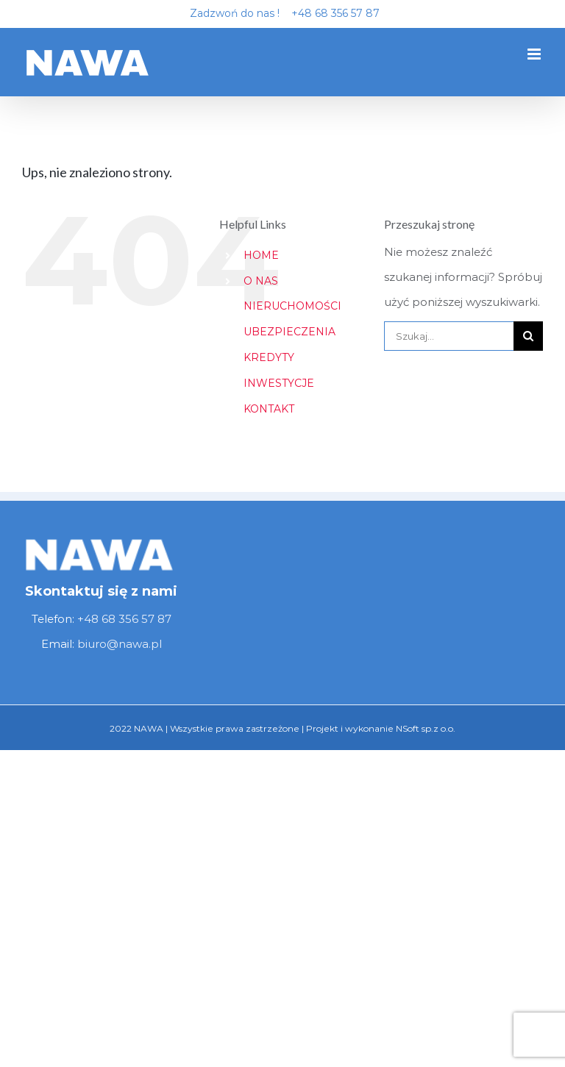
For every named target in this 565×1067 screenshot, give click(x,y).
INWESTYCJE (279, 383)
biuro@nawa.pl (119, 644)
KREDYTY (269, 357)
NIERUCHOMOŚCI (292, 306)
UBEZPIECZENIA (289, 331)
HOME (261, 255)
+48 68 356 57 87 (331, 13)
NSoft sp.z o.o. (425, 728)
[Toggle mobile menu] (535, 54)
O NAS (261, 281)
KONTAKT (269, 408)
